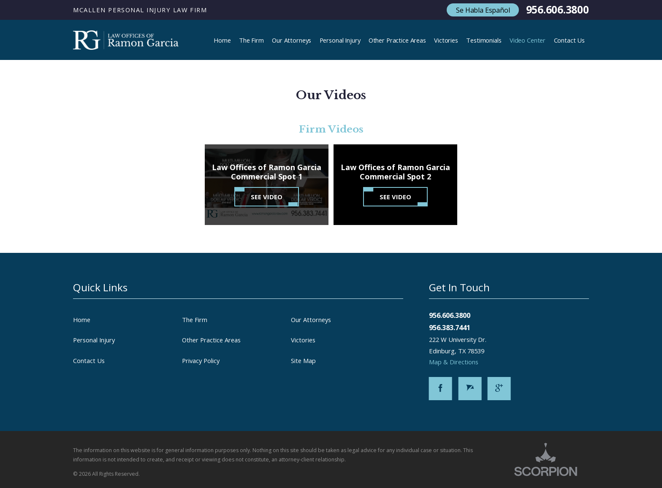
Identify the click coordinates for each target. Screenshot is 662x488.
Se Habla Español (483, 10)
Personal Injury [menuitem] (340, 40)
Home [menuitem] (222, 40)
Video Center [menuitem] (527, 40)
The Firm (194, 319)
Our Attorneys (311, 319)
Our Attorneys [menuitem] (291, 40)
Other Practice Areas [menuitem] (397, 40)
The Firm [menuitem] (251, 40)
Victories (303, 340)
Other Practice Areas (211, 340)
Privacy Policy (201, 360)
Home (81, 319)
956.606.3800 (557, 10)
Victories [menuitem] (446, 40)
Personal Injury (94, 340)
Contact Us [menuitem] (569, 40)
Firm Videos (331, 129)
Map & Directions (458, 362)
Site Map (303, 360)
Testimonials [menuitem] (483, 40)
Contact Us (89, 360)
